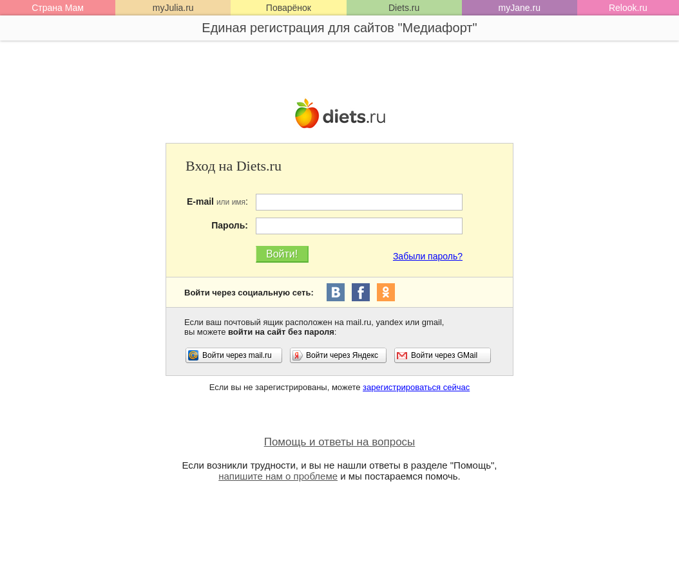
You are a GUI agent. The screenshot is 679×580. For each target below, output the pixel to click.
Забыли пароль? (428, 256)
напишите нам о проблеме (278, 476)
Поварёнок (288, 8)
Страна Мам (58, 8)
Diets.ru (403, 8)
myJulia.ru (173, 8)
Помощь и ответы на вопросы (340, 442)
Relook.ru (628, 8)
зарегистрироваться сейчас (416, 387)
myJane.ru (519, 8)
